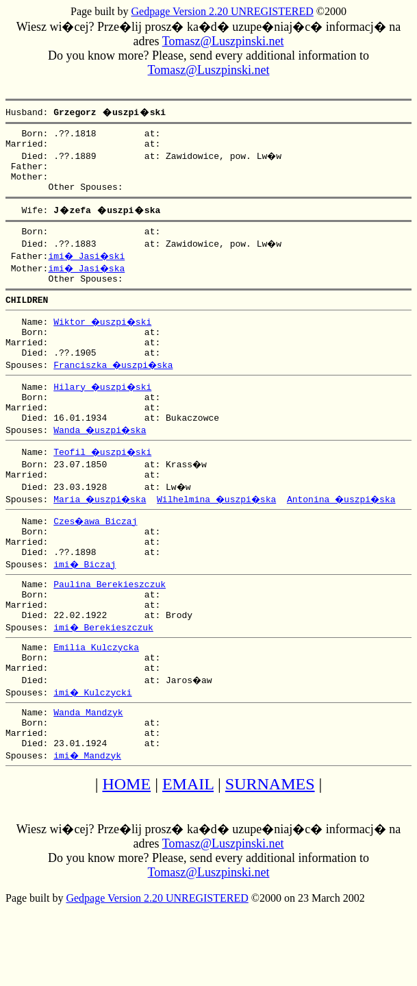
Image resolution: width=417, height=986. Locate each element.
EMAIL (188, 843)
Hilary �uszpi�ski (104, 409)
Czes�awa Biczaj (96, 551)
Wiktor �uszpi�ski (104, 338)
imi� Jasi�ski (88, 268)
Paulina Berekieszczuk (109, 623)
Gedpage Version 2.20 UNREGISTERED (222, 11)
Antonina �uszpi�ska (350, 529)
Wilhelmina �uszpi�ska (221, 529)
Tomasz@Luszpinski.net (223, 41)
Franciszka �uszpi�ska (114, 387)
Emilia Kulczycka (96, 694)
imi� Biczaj (85, 601)
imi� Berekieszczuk (104, 672)
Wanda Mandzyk (88, 765)
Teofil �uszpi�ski (104, 480)
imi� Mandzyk (88, 815)
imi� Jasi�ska (88, 280)
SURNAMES (270, 843)
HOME (126, 843)
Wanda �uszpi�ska (101, 458)
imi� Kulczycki (93, 743)
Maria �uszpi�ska (101, 529)
